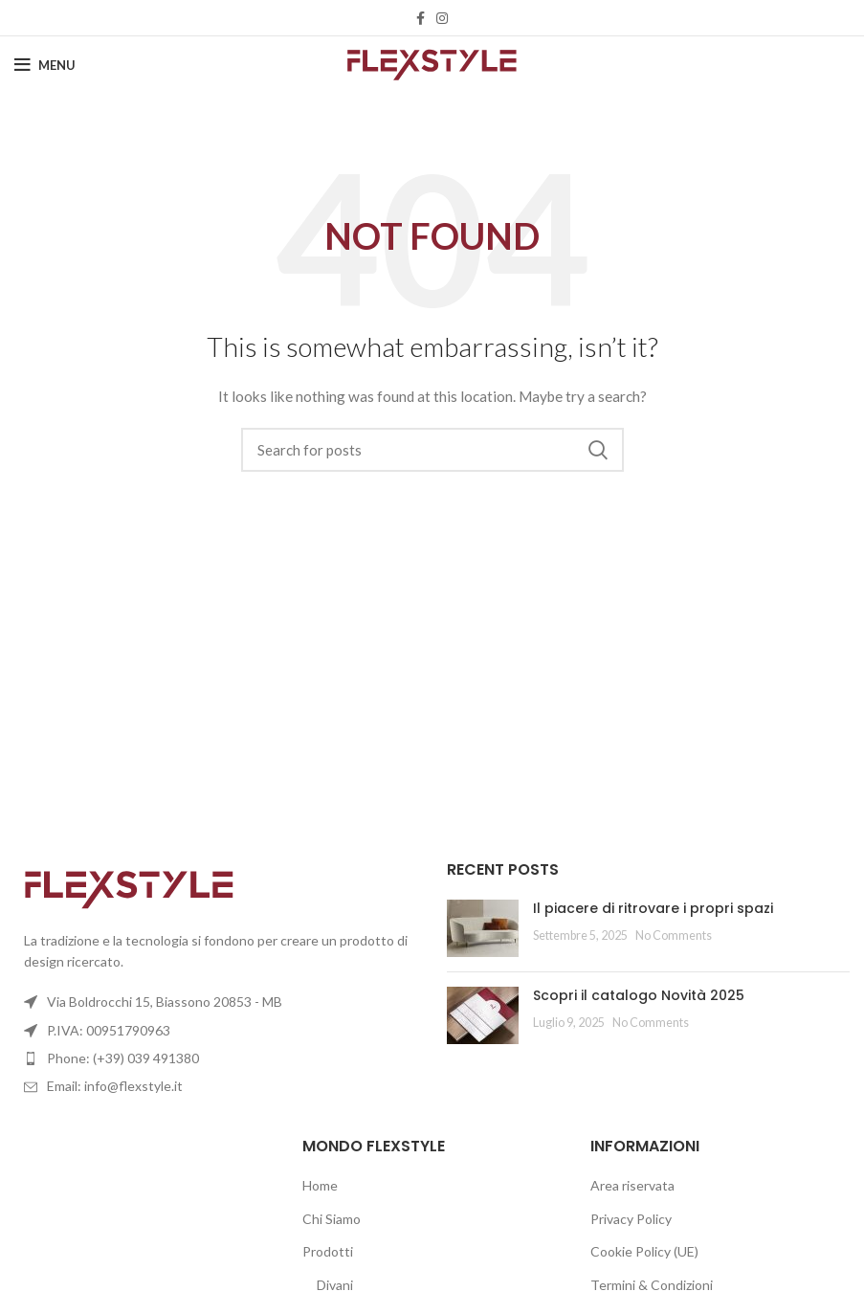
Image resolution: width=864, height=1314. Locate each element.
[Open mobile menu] (45, 65)
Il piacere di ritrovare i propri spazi (653, 908)
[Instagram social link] (442, 18)
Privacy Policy (631, 1219)
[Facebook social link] (420, 18)
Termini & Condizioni (651, 1285)
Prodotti (327, 1251)
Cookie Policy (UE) (644, 1251)
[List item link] (216, 1058)
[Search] (432, 450)
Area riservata (632, 1185)
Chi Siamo (331, 1219)
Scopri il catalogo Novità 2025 (638, 995)
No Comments (673, 935)
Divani (335, 1285)
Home (320, 1185)
